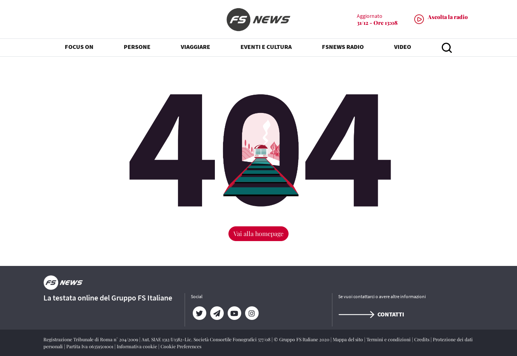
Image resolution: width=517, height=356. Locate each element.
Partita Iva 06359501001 (90, 346)
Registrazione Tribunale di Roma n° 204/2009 (91, 339)
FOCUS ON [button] (79, 46)
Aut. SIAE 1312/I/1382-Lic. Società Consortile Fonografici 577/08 (206, 339)
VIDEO (402, 46)
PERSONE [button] (137, 46)
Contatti (371, 314)
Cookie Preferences (181, 346)
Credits (422, 339)
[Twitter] (199, 313)
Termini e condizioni (389, 339)
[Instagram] (252, 313)
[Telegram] (217, 313)
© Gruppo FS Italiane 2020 (302, 339)
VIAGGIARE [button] (195, 46)
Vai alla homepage (258, 233)
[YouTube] (234, 313)
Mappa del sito (348, 339)
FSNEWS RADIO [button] (343, 46)
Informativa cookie (137, 346)
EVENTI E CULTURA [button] (266, 46)
